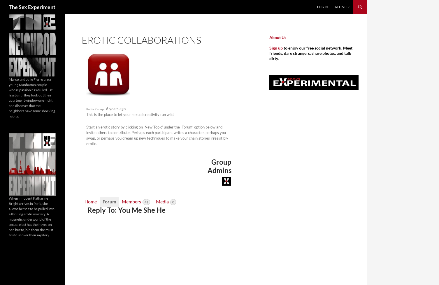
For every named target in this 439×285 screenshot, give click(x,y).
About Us (277, 37)
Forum (109, 201)
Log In (322, 7)
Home (91, 201)
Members (136, 202)
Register (342, 7)
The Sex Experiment (32, 7)
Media (166, 202)
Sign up (276, 47)
